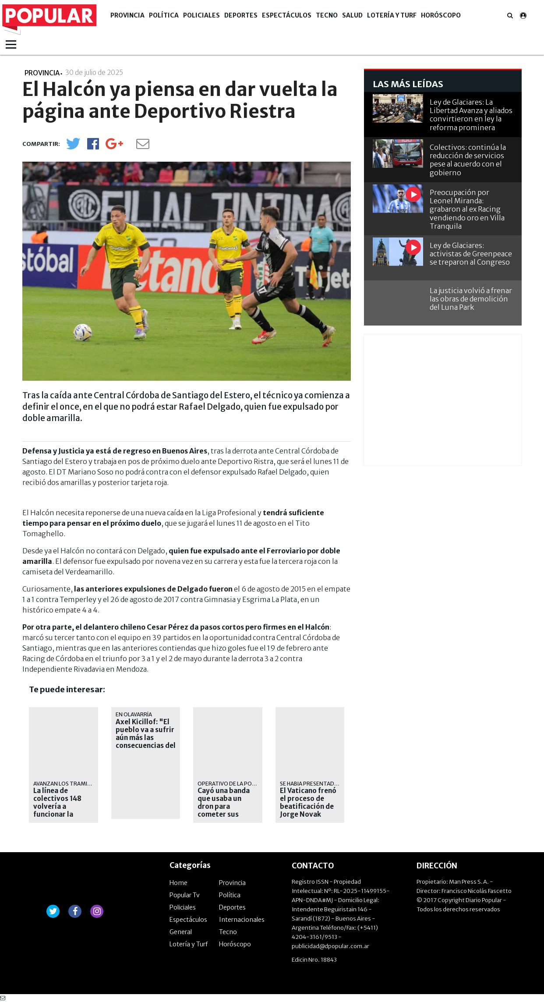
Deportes (241, 15)
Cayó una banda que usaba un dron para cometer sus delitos (224, 806)
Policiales (201, 15)
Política (164, 15)
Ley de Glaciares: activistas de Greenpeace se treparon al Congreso (471, 253)
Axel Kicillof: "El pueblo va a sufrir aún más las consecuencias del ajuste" (146, 738)
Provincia (127, 15)
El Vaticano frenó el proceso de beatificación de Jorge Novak (308, 802)
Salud (352, 15)
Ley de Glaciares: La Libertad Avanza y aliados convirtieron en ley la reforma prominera (471, 115)
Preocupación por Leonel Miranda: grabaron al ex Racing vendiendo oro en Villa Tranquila (467, 209)
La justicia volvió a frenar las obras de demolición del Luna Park (471, 299)
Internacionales (242, 920)
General (181, 932)
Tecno (327, 15)
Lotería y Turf (392, 15)
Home (178, 883)
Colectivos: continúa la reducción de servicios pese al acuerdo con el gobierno (468, 160)
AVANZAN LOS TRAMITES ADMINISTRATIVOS (90, 783)
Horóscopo (441, 15)
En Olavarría (134, 714)
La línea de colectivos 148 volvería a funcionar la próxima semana (60, 806)
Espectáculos (286, 15)
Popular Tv (185, 895)
